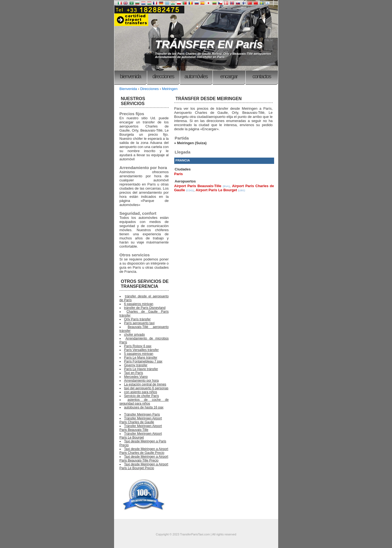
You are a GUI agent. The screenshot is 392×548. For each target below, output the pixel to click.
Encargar (228, 76)
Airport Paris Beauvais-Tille (198, 186)
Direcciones (163, 76)
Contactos (261, 76)
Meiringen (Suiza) (192, 143)
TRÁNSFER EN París (209, 44)
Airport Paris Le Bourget (216, 190)
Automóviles (196, 76)
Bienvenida (130, 76)
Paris (178, 174)
